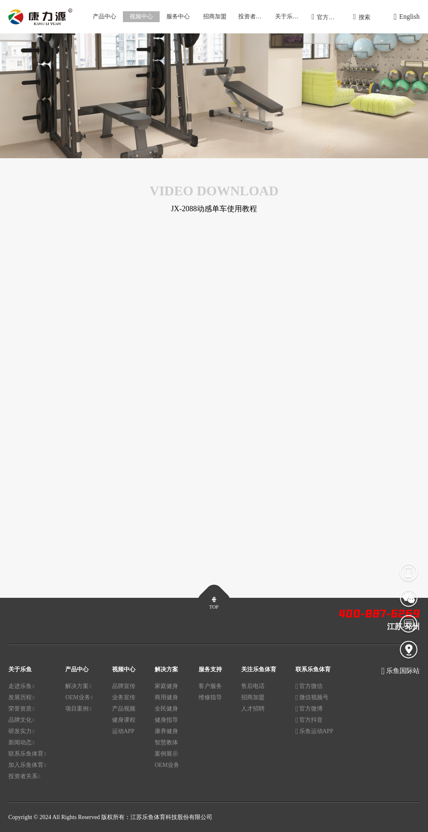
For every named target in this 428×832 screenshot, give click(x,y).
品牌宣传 (123, 686)
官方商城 (326, 17)
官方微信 (309, 687)
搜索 (361, 17)
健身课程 (123, 720)
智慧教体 (166, 742)
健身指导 (166, 720)
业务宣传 (123, 697)
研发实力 (21, 731)
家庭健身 (166, 686)
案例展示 (166, 754)
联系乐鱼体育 (27, 754)
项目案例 (78, 709)
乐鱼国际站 (403, 670)
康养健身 (166, 731)
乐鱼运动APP (314, 732)
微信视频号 (312, 698)
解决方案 (78, 686)
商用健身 (166, 697)
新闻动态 (21, 742)
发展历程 (21, 697)
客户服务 (210, 686)
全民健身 (166, 709)
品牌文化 (21, 720)
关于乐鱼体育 (291, 16)
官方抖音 (309, 720)
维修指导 (210, 697)
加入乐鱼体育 (27, 765)
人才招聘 (253, 709)
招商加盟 (215, 16)
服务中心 (178, 16)
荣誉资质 (21, 709)
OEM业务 (79, 697)
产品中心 (104, 16)
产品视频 (123, 709)
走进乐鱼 (21, 686)
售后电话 (253, 686)
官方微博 (309, 709)
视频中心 (141, 16)
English (407, 17)
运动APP (123, 731)
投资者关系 (253, 16)
